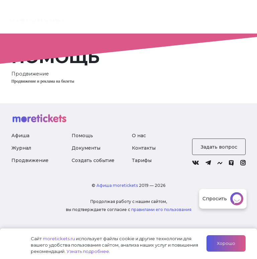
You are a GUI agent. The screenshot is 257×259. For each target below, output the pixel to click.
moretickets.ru (59, 238)
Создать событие (93, 160)
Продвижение (30, 160)
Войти (231, 18)
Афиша (20, 135)
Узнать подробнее (88, 251)
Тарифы (159, 18)
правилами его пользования (161, 209)
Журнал (196, 18)
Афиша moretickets (117, 185)
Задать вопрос (219, 147)
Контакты (144, 148)
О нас (126, 22)
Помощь (82, 135)
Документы (86, 148)
